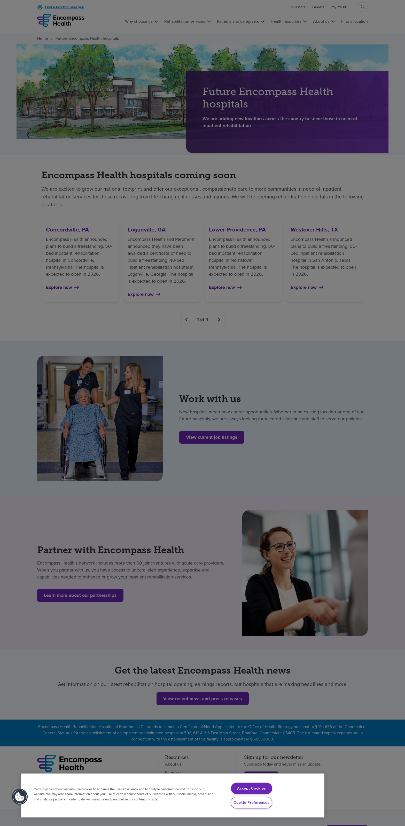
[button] (20, 797)
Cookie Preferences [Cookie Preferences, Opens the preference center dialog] (251, 802)
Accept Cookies (251, 788)
